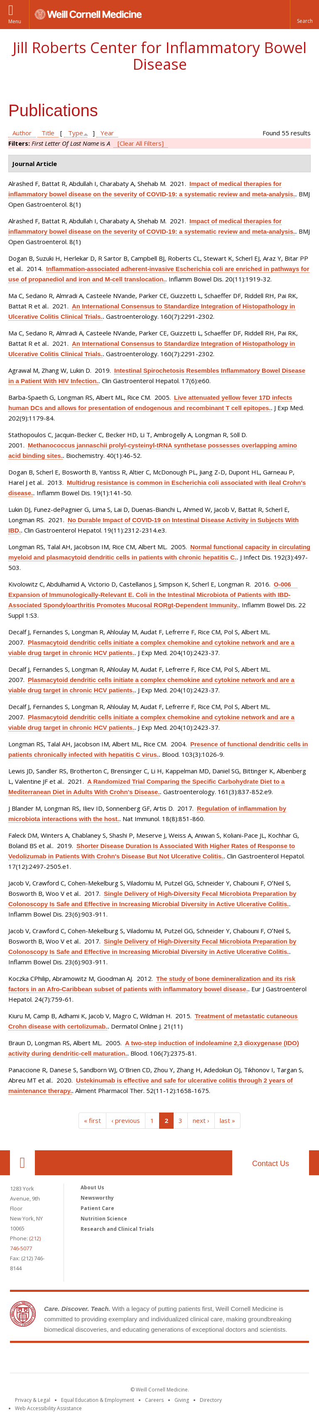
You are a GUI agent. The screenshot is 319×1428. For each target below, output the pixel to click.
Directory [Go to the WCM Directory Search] (211, 1400)
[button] (304, 14)
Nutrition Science (104, 1218)
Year (107, 133)
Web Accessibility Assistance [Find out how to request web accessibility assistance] (48, 1408)
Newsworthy (97, 1197)
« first (92, 1120)
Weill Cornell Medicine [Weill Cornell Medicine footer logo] (99, 1359)
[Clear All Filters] (141, 143)
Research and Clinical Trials (117, 1228)
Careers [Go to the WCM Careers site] (154, 1400)
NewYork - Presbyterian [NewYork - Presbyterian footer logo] (229, 1359)
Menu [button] (14, 21)
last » (227, 1120)
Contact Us (270, 1163)
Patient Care (97, 1208)
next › (201, 1120)
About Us (92, 1187)
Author (22, 133)
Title (48, 133)
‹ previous (125, 1120)
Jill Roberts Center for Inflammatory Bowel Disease (160, 55)
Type (75, 133)
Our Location (22, 1162)
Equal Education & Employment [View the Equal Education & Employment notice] (97, 1400)
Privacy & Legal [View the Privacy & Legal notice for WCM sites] (32, 1400)
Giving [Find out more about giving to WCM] (181, 1400)
